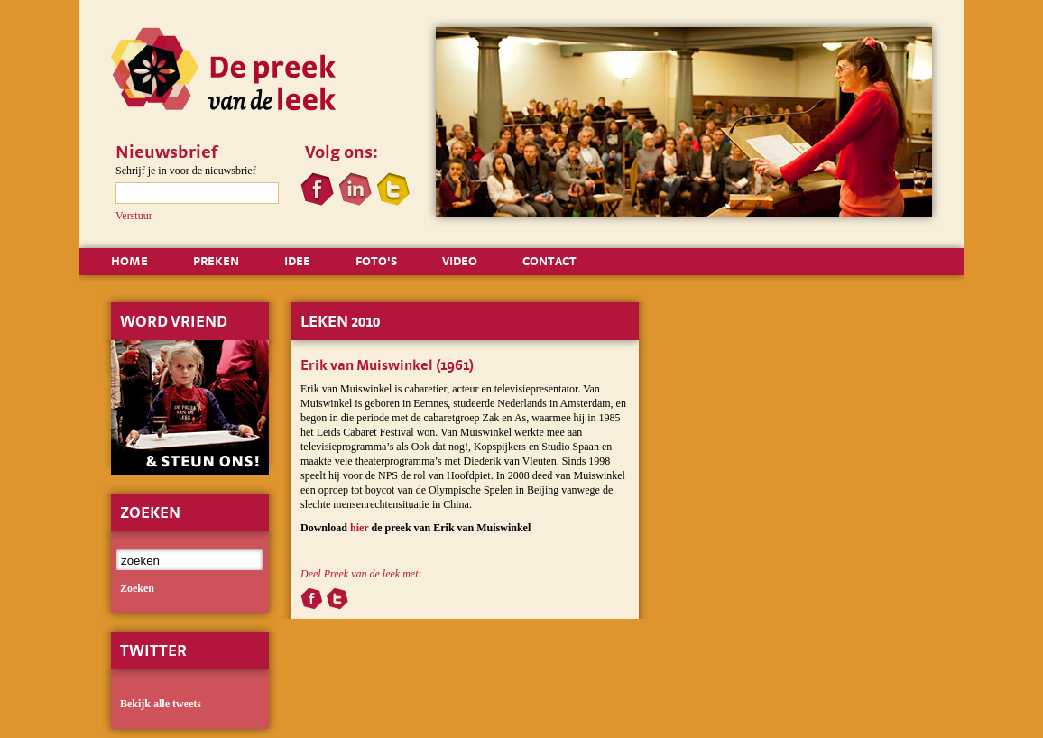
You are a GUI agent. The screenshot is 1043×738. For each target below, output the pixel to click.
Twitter (153, 650)
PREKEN (216, 261)
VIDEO (459, 261)
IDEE (297, 261)
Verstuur (133, 215)
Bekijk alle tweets (160, 703)
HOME (129, 261)
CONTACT (549, 261)
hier (359, 527)
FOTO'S (376, 261)
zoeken (137, 588)
